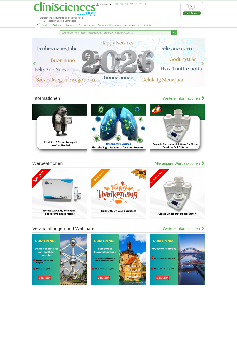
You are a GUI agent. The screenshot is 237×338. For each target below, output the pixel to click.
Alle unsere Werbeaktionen (179, 163)
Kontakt (147, 25)
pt (140, 4)
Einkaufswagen (192, 13)
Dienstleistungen (87, 25)
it (136, 4)
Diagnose (70, 25)
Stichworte (58, 25)
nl (145, 4)
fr (116, 4)
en (121, 4)
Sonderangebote (132, 25)
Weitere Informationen (184, 98)
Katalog (45, 25)
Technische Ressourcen (109, 25)
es (126, 4)
